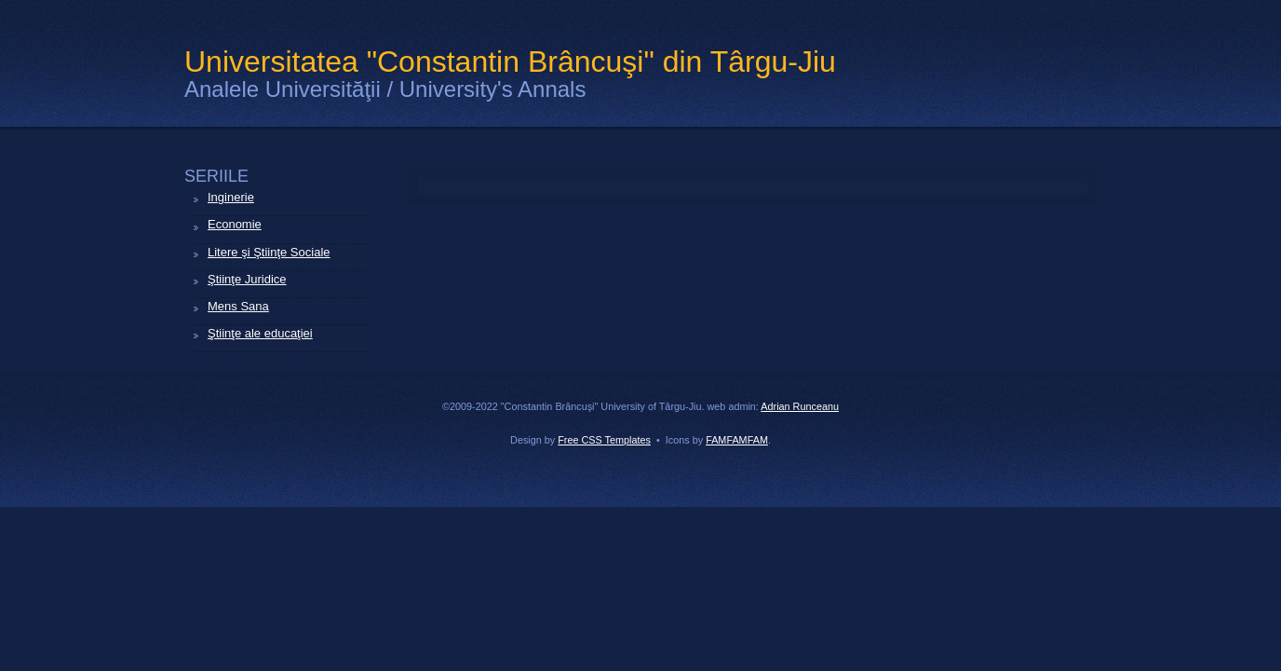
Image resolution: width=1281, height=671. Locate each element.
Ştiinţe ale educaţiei (260, 333)
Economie (235, 224)
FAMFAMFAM (737, 439)
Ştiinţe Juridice (247, 279)
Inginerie (231, 197)
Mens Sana (238, 306)
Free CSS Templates (604, 439)
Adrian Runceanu (800, 406)
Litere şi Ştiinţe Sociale (269, 252)
